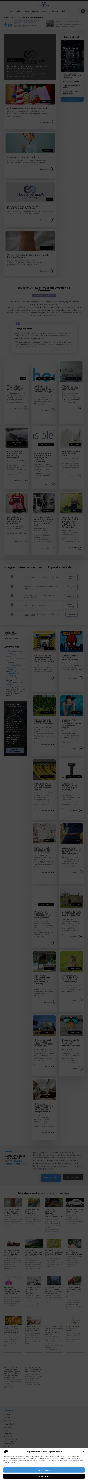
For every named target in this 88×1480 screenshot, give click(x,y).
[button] (83, 1451)
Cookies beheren (44, 1476)
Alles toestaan (44, 1470)
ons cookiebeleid (73, 1460)
